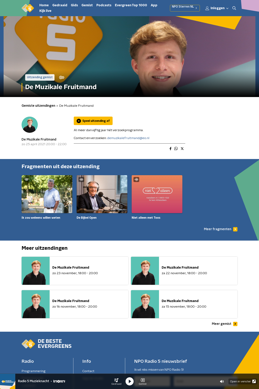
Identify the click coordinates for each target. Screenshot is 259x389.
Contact (88, 371)
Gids (74, 5)
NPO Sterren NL (185, 8)
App (154, 5)
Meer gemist (224, 324)
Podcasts (103, 5)
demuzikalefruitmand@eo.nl (128, 138)
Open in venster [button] (243, 381)
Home (44, 5)
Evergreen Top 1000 (131, 5)
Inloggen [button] (217, 8)
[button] (116, 381)
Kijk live (45, 11)
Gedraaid (59, 5)
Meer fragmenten (220, 229)
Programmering (34, 371)
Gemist (87, 5)
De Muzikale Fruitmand (39, 139)
